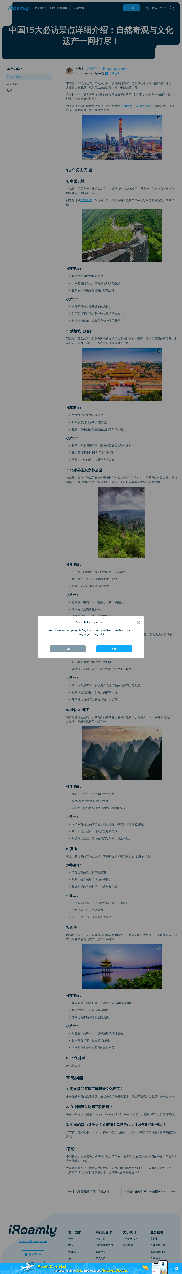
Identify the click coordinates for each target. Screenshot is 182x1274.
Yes (114, 649)
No (68, 649)
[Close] (138, 622)
